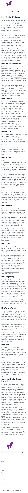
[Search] (23, 452)
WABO (11, 490)
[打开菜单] (26, 5)
